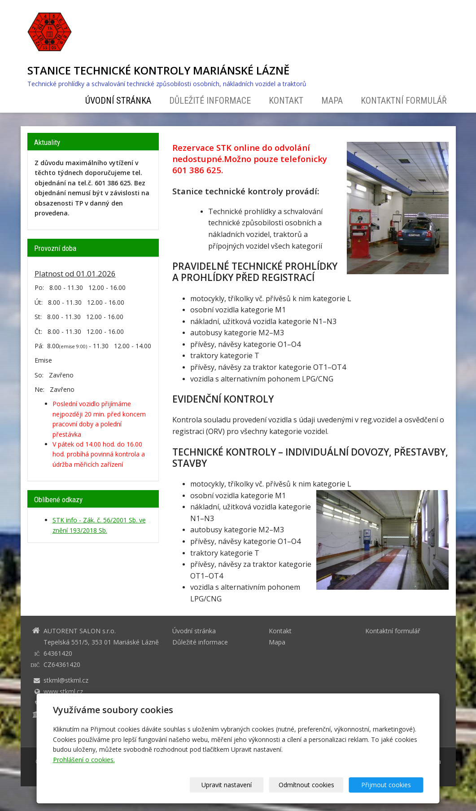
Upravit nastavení (241, 784)
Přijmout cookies (389, 784)
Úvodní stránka (118, 100)
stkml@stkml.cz (66, 680)
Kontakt (286, 100)
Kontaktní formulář (404, 100)
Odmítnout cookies (315, 784)
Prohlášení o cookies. (84, 759)
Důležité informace (210, 100)
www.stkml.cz (63, 691)
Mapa (332, 100)
